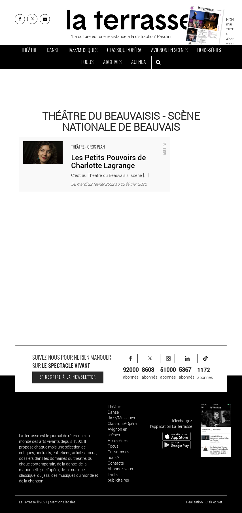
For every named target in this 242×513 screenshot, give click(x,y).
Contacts (116, 463)
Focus (87, 62)
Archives (112, 62)
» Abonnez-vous (233, 38)
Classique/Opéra (124, 50)
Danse (53, 50)
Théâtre (29, 50)
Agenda (138, 62)
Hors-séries (209, 50)
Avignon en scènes (169, 50)
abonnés (131, 367)
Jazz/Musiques (82, 50)
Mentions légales (62, 502)
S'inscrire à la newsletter (68, 377)
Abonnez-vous (120, 468)
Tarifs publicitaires (118, 477)
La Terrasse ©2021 (33, 502)
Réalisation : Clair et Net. (204, 502)
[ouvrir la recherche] (158, 62)
